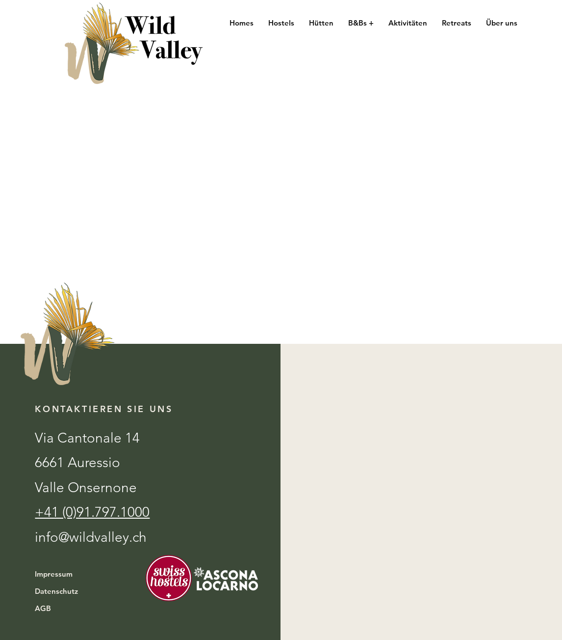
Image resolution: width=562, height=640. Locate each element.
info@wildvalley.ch (91, 537)
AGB (43, 608)
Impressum (54, 574)
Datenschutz (56, 591)
